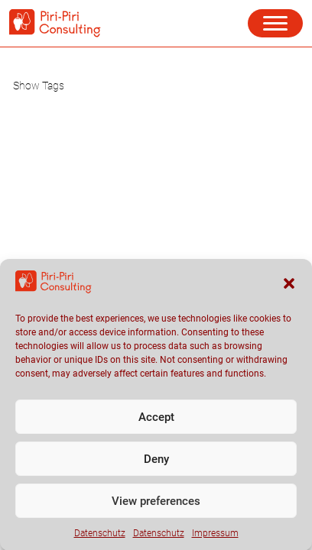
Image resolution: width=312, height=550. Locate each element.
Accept (156, 424)
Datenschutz (99, 540)
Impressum (215, 540)
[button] (289, 290)
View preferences (156, 508)
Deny (156, 466)
